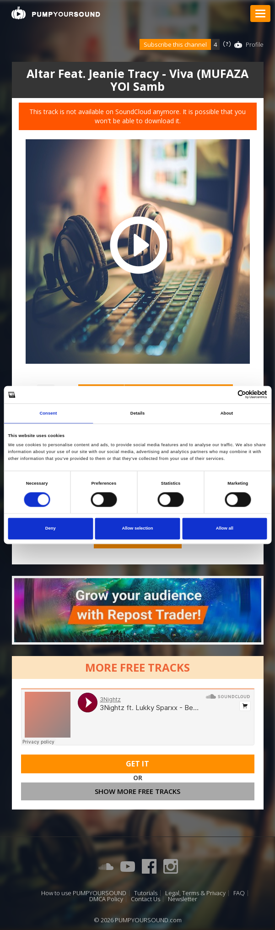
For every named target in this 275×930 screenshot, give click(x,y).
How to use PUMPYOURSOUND (83, 893)
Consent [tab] (48, 413)
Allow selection (137, 528)
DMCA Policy (106, 899)
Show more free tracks (137, 791)
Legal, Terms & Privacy (195, 893)
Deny (50, 528)
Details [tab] (137, 413)
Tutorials (145, 893)
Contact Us (145, 899)
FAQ (239, 893)
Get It (137, 764)
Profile (255, 44)
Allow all (224, 528)
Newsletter (182, 899)
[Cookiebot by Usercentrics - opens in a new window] (227, 394)
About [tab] (227, 413)
